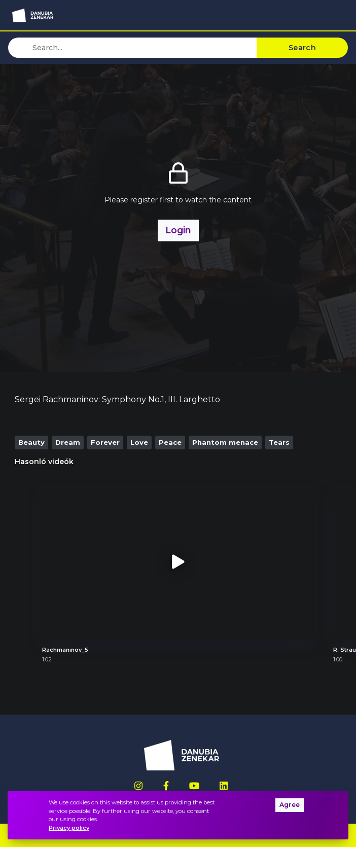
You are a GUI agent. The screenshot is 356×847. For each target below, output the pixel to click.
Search (302, 47)
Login (178, 230)
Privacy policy (69, 827)
